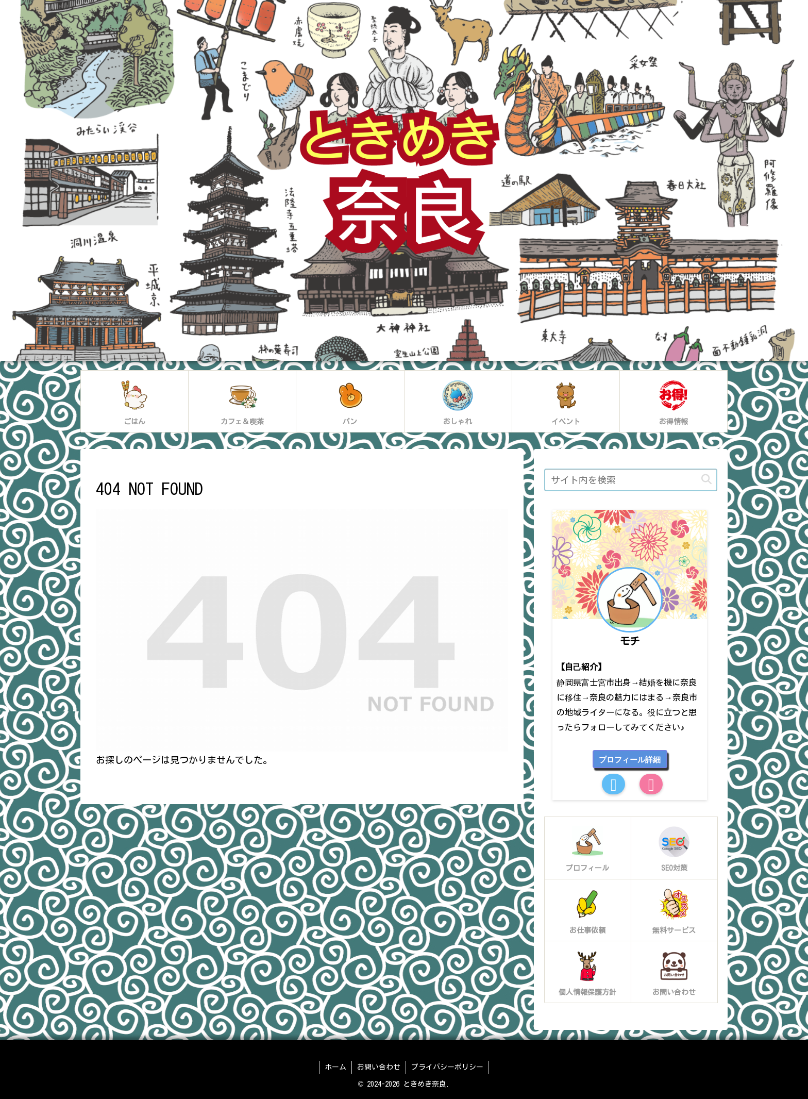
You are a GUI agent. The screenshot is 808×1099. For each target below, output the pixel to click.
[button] (706, 480)
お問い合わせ (378, 1067)
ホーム (335, 1067)
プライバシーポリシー (447, 1067)
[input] (630, 480)
